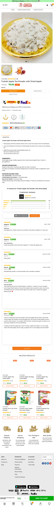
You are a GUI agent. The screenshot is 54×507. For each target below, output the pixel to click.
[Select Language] (47, 457)
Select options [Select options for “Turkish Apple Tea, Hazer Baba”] (10, 385)
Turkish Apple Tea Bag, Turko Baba (26, 377)
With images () (22, 215)
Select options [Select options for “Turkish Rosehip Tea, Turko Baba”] (43, 417)
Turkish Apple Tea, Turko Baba (42, 377)
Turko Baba (4, 78)
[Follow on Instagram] (45, 463)
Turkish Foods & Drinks (24, 9)
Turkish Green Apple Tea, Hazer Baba (25, 409)
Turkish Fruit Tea (38, 9)
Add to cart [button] (27, 385)
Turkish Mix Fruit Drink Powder (10, 409)
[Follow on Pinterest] (50, 463)
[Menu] (5, 5)
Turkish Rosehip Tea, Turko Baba (42, 409)
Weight (3, 87)
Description (6, 137)
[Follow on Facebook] (43, 463)
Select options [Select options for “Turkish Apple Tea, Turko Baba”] (43, 385)
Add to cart (41, 498)
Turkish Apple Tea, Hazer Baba (8, 377)
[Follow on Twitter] (48, 463)
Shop (12, 9)
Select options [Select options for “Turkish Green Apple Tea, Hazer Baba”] (27, 417)
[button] (49, 503)
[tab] (5, 137)
